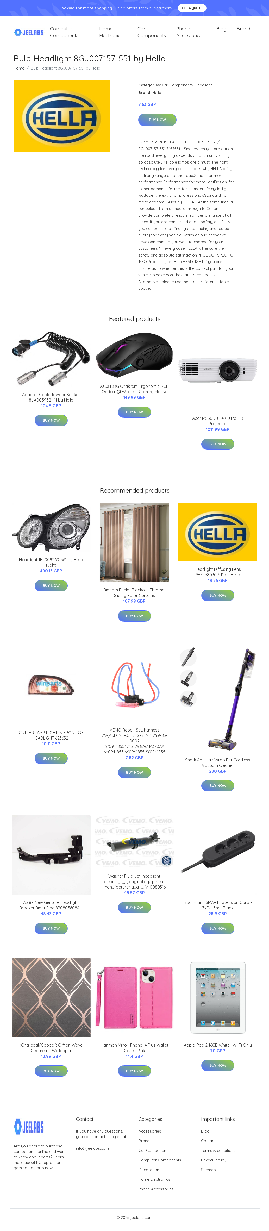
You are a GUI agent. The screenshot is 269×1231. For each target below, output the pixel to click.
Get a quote (192, 8)
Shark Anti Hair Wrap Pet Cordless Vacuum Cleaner (217, 767)
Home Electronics (111, 34)
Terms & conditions (218, 1154)
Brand (243, 31)
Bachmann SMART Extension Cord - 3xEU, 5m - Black (218, 909)
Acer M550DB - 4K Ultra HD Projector (217, 425)
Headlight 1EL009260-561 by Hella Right (51, 567)
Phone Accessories (189, 34)
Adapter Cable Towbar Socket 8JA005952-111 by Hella (51, 401)
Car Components (151, 34)
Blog (221, 31)
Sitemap (208, 1174)
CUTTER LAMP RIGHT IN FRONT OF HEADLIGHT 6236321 (51, 739)
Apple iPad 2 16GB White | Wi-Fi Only (218, 1049)
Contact (208, 1145)
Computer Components (64, 34)
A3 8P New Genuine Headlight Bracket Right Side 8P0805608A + (51, 909)
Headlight (203, 89)
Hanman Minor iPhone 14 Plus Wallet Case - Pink (134, 1052)
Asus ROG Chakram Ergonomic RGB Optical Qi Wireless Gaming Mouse (134, 393)
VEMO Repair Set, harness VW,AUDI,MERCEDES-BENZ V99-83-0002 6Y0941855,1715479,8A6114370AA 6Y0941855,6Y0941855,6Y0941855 (134, 745)
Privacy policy (213, 1164)
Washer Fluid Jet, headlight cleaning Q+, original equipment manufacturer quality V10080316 (134, 886)
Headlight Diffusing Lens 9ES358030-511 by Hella (218, 576)
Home (19, 72)
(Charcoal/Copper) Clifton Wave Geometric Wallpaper (51, 1052)
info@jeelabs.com (92, 1152)
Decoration (149, 1174)
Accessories (150, 1135)
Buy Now (157, 124)
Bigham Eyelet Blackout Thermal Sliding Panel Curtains (134, 597)
